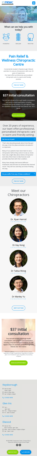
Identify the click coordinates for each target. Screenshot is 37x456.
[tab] (18, 139)
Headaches (6, 43)
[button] (33, 3)
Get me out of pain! (8, 139)
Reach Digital (26, 442)
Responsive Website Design (14, 442)
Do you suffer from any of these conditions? (16, 174)
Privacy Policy (26, 440)
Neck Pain (30, 43)
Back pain (18, 43)
